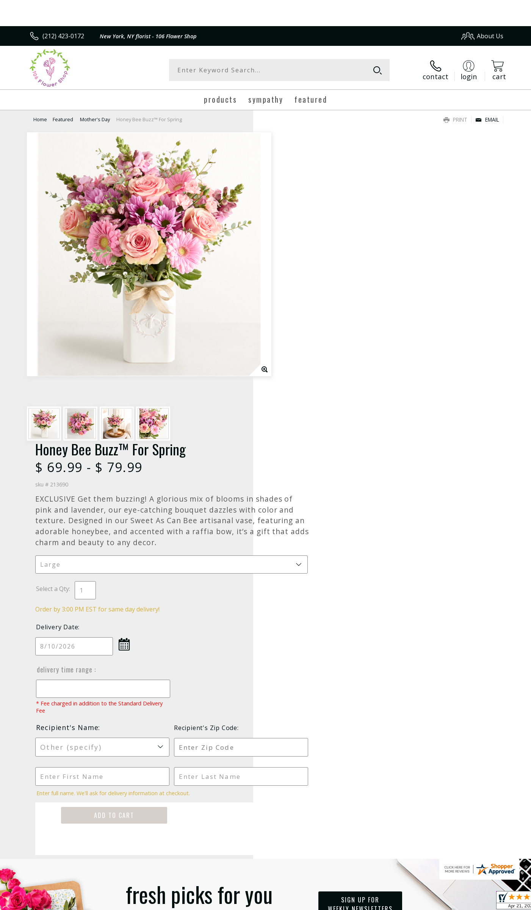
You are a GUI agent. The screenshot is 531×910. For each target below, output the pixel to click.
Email (487, 119)
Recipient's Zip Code (416, 429)
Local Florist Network (436, 901)
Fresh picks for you (199, 609)
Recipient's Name (297, 428)
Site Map (483, 901)
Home (40, 119)
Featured (63, 119)
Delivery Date (287, 328)
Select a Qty (282, 290)
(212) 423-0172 (63, 36)
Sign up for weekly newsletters (360, 605)
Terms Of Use (338, 901)
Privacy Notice (383, 901)
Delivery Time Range (295, 370)
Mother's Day (95, 119)
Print (455, 119)
